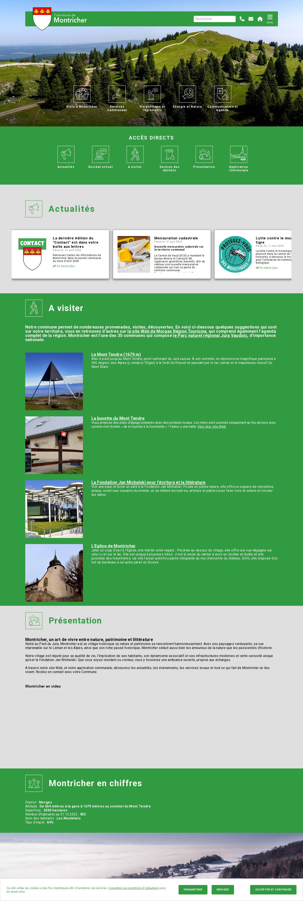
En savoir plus (64, 266)
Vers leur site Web (212, 427)
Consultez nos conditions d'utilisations (133, 888)
